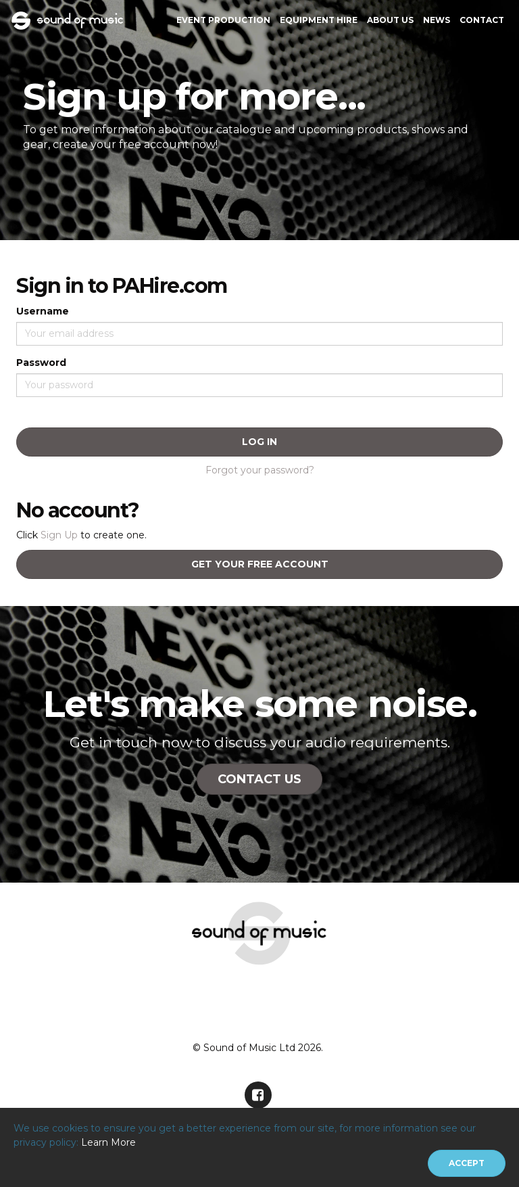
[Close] (466, 1163)
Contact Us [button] (259, 779)
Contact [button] (482, 20)
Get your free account (259, 564)
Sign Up (59, 535)
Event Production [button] (223, 20)
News (436, 20)
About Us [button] (390, 20)
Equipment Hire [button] (318, 20)
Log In (259, 442)
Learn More (108, 1142)
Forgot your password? (259, 470)
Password (41, 362)
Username (42, 311)
